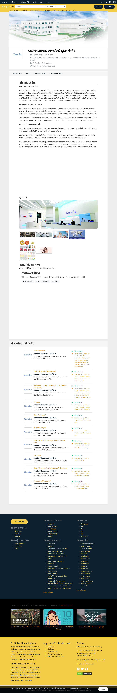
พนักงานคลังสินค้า (39, 351)
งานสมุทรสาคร (85, 573)
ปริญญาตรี (84, 524)
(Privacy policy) (84, 688)
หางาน (4, 2)
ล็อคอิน (98, 7)
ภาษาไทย (104, 2)
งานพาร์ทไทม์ (52, 526)
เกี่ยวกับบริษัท (17, 73)
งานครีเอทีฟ (78, 395)
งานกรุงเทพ (14, 10)
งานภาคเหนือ (85, 578)
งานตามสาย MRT (50, 10)
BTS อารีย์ (55, 281)
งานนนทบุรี (84, 561)
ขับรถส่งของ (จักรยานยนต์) (42, 481)
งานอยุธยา (84, 566)
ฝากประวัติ (25, 2)
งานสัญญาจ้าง (53, 531)
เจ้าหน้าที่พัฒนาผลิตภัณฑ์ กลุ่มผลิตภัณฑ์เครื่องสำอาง (50, 468)
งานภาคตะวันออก (87, 581)
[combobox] (30, 6)
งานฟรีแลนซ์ (52, 529)
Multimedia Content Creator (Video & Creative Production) (50, 387)
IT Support (37, 402)
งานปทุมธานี (85, 563)
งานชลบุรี (84, 554)
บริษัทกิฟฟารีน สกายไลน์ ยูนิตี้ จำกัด (51, 51)
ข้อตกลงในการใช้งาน (55, 654)
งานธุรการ (51, 563)
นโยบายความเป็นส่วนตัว (56, 656)
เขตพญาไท (46, 281)
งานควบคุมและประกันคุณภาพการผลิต (82, 358)
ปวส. (82, 526)
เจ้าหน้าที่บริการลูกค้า (40, 415)
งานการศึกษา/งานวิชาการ (56, 554)
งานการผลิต (86, 393)
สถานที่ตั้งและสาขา (40, 73)
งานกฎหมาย (52, 544)
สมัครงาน (14, 2)
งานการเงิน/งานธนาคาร (56, 561)
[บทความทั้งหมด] (65, 605)
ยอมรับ (103, 689)
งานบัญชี (24, 10)
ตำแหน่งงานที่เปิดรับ (56, 73)
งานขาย (61, 10)
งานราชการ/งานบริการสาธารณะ (58, 568)
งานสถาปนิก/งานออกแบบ (56, 581)
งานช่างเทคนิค (71, 10)
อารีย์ (37, 281)
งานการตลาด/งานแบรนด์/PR (57, 549)
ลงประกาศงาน (38, 2)
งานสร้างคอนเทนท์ (86, 397)
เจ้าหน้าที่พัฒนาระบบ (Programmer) (45, 371)
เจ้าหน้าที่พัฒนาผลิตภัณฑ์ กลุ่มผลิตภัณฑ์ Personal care (49, 441)
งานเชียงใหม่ (85, 556)
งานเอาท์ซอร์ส (52, 534)
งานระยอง (84, 568)
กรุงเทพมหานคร (28, 281)
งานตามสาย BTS (35, 10)
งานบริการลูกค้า (53, 566)
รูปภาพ (28, 73)
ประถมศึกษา (85, 536)
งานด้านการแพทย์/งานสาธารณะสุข (59, 588)
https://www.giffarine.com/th (44, 66)
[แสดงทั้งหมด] (48, 592)
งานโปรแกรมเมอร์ (79, 381)
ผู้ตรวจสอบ (37, 455)
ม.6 (82, 531)
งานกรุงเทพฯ (85, 551)
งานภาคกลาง (85, 576)
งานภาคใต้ (84, 586)
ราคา (48, 2)
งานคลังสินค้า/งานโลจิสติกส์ (57, 556)
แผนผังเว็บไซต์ (53, 651)
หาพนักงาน (18, 546)
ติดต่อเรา (51, 649)
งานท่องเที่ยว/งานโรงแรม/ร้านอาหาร (60, 583)
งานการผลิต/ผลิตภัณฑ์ (55, 551)
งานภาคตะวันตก (86, 583)
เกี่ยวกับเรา (51, 646)
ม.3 (82, 534)
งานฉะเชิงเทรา (85, 559)
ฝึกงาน (50, 536)
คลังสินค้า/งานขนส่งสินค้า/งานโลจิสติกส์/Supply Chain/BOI (81, 362)
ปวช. (82, 529)
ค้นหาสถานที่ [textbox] (54, 6)
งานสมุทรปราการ (86, 571)
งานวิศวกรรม (52, 571)
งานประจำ (51, 524)
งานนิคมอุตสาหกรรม (87, 544)
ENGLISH (112, 2)
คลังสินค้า (83, 364)
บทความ (17, 536)
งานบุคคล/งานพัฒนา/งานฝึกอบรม (60, 586)
